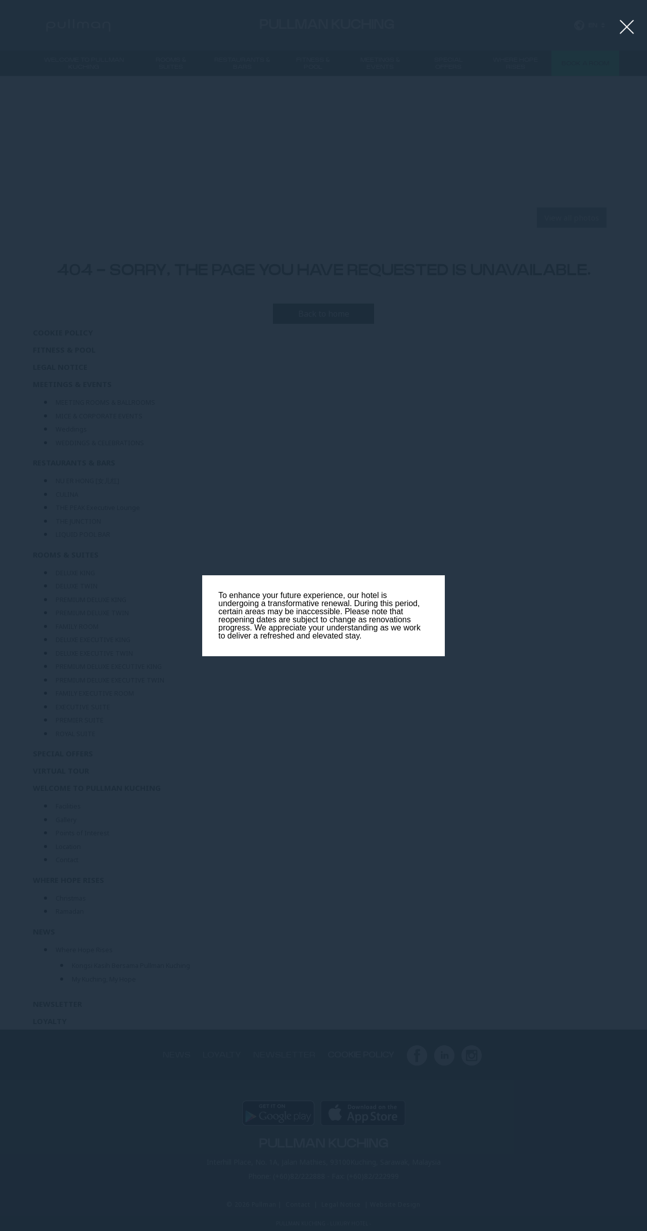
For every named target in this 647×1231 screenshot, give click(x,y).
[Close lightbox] (627, 27)
